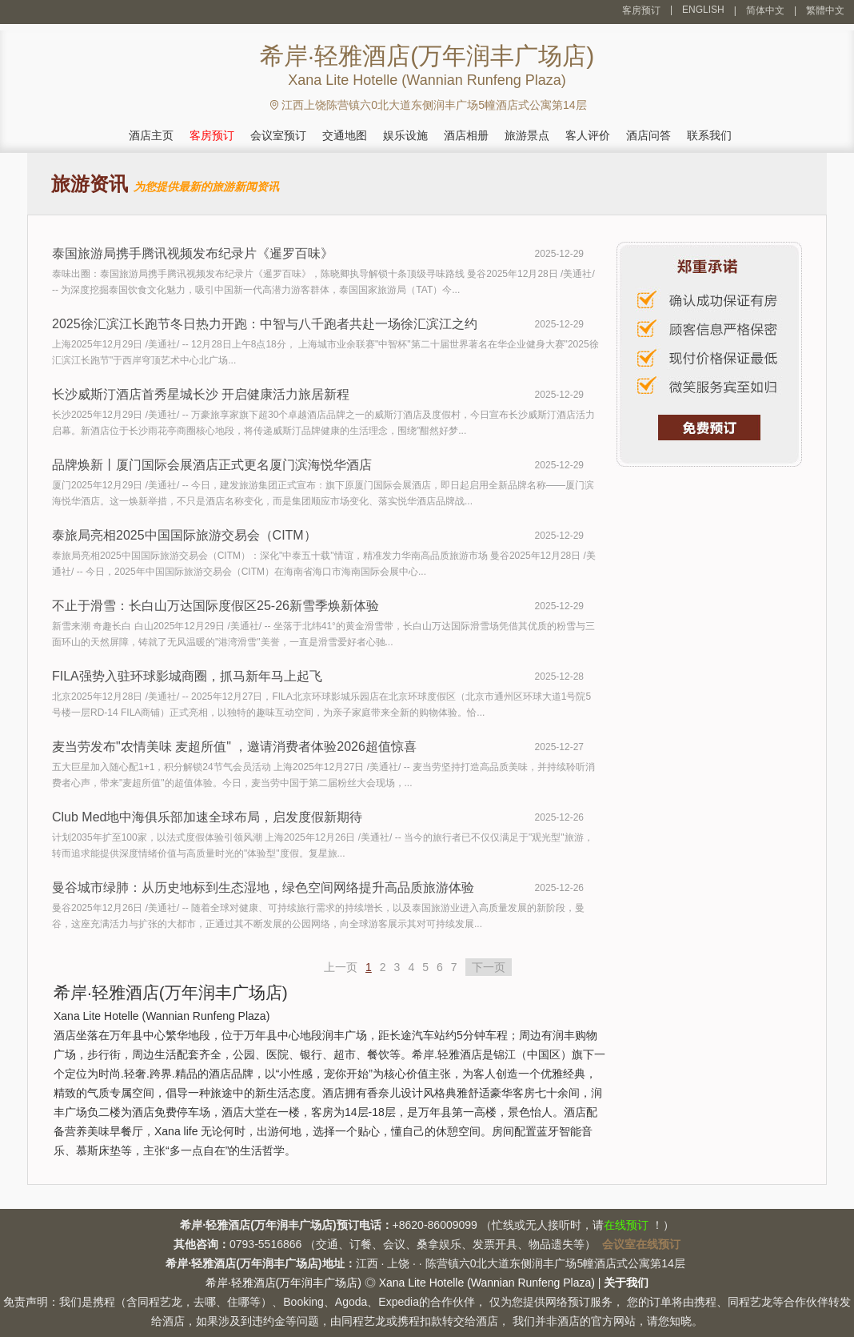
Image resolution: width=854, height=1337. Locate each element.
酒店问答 (648, 135)
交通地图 (344, 135)
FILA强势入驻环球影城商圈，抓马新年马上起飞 (187, 676)
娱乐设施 (405, 135)
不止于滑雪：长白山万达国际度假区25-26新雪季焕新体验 (215, 605)
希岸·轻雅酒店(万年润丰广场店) (283, 1282)
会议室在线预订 (641, 1244)
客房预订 (641, 10)
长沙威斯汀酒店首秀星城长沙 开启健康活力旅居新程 (200, 394)
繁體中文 (825, 10)
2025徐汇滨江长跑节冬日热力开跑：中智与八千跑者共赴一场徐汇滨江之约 (264, 324)
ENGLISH (703, 9)
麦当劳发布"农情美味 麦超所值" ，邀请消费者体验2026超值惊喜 (234, 746)
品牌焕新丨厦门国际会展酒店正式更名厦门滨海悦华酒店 (212, 465)
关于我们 (626, 1282)
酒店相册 (466, 135)
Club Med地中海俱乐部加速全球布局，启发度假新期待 (207, 817)
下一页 (488, 967)
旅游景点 (527, 135)
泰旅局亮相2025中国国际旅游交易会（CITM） (184, 535)
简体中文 (765, 10)
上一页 (340, 967)
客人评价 (587, 135)
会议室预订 (278, 135)
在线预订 (626, 1225)
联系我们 (709, 135)
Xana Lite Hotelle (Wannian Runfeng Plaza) (487, 1282)
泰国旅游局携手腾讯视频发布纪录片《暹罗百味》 (192, 253)
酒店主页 (151, 135)
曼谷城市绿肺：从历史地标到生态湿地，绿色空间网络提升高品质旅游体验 (263, 887)
